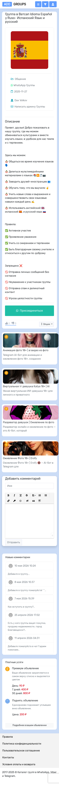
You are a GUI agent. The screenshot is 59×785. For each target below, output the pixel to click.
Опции (46, 324)
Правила (7, 736)
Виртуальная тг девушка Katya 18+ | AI (26, 386)
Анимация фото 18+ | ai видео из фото (25, 350)
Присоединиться (29, 310)
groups (14, 4)
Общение (18, 79)
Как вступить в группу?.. (21, 606)
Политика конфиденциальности (21, 743)
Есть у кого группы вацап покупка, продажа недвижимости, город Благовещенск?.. (27, 626)
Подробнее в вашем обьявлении (29, 725)
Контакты (8, 757)
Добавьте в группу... (19, 574)
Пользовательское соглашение (21, 750)
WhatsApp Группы (24, 85)
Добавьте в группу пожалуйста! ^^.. (27, 590)
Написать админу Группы (28, 106)
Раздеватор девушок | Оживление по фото (28, 422)
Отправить (13, 542)
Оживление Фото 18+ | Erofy (20, 458)
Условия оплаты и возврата (18, 764)
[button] (45, 4)
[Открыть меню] (38, 4)
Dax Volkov (19, 100)
